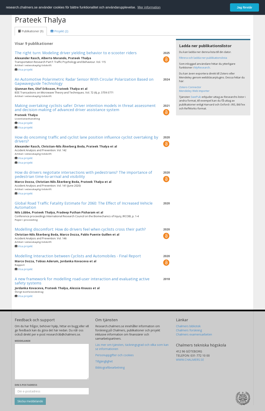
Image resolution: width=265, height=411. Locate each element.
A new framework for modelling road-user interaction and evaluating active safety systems (82, 280)
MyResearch (202, 67)
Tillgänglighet (104, 361)
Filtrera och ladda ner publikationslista (203, 58)
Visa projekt (25, 69)
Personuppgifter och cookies (114, 355)
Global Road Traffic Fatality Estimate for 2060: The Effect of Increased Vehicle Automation (84, 205)
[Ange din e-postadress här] (52, 391)
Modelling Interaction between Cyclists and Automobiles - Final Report (78, 255)
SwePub (196, 97)
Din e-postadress (26, 384)
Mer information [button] (148, 7)
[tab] (31, 31)
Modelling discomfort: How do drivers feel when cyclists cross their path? (80, 229)
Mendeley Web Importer (194, 91)
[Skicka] (30, 401)
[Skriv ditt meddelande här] (52, 362)
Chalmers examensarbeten (194, 334)
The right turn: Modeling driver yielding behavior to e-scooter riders (76, 52)
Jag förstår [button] (244, 7)
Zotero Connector (190, 87)
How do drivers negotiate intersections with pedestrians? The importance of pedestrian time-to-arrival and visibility (83, 174)
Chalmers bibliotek (188, 326)
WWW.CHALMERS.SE (190, 360)
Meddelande (22, 340)
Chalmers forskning (189, 330)
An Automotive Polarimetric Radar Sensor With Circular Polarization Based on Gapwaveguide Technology (84, 81)
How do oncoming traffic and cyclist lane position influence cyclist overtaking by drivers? (86, 139)
